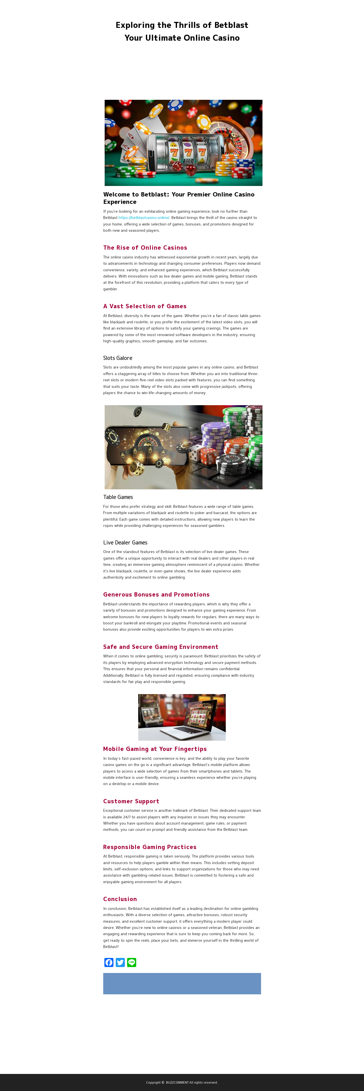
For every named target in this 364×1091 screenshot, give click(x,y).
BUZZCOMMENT (177, 1082)
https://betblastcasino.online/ (144, 217)
